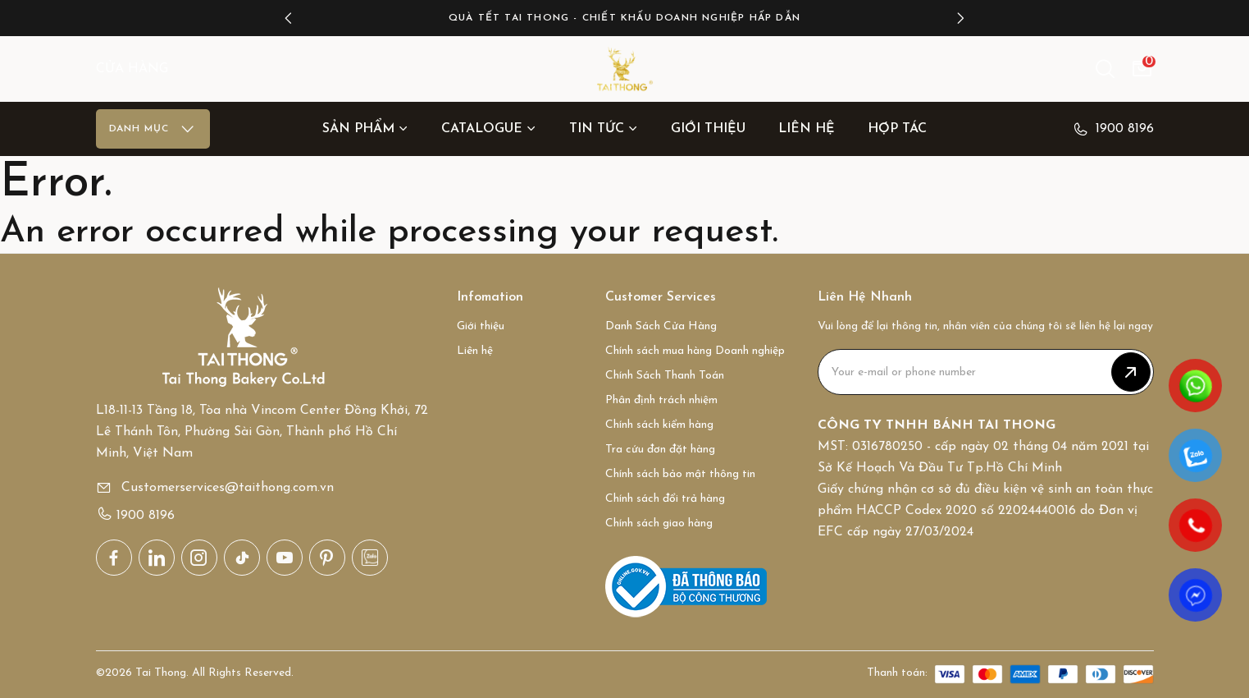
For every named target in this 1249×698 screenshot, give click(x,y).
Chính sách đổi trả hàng (665, 499)
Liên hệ (806, 128)
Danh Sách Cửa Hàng (661, 326)
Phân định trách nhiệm (661, 400)
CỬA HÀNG (132, 69)
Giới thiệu (708, 128)
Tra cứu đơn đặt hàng (660, 449)
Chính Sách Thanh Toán (664, 376)
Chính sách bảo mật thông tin (680, 474)
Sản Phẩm (365, 128)
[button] (288, 18)
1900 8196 (1113, 129)
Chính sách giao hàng (659, 523)
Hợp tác (897, 128)
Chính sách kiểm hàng (659, 425)
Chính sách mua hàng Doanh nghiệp (695, 351)
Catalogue (488, 128)
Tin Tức (603, 128)
